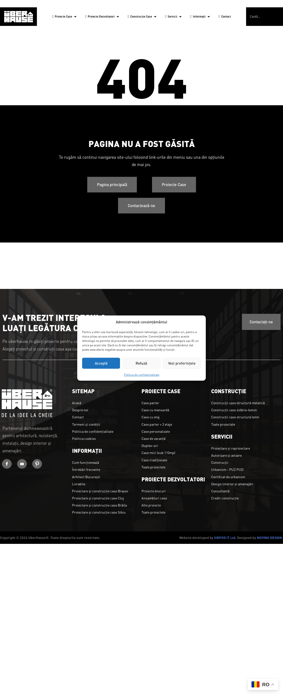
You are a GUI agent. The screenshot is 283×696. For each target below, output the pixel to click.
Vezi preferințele (182, 363)
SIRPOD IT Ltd (224, 537)
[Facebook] (7, 464)
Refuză (141, 363)
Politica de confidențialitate (141, 374)
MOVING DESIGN (269, 537)
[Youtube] (22, 464)
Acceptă (101, 363)
